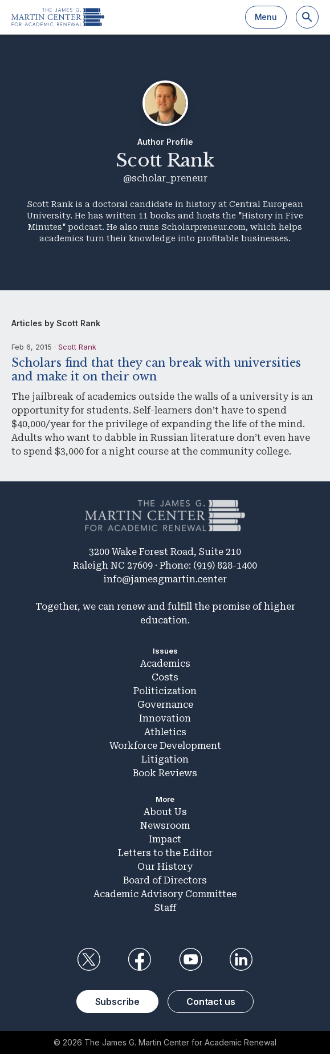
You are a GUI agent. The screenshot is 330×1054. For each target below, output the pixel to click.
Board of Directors (165, 880)
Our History (165, 866)
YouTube (190, 959)
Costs (165, 677)
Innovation (165, 718)
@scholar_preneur (165, 178)
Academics (165, 663)
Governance (165, 704)
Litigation (165, 759)
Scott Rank (77, 346)
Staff (165, 907)
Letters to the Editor (165, 853)
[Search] (307, 17)
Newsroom (165, 825)
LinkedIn (241, 959)
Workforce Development (165, 745)
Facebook (139, 959)
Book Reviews (165, 773)
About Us (165, 811)
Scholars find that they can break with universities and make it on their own (156, 369)
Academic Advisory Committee (165, 894)
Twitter (88, 959)
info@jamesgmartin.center (165, 579)
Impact (165, 839)
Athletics (165, 732)
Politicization (165, 691)
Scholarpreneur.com (203, 227)
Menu (266, 17)
